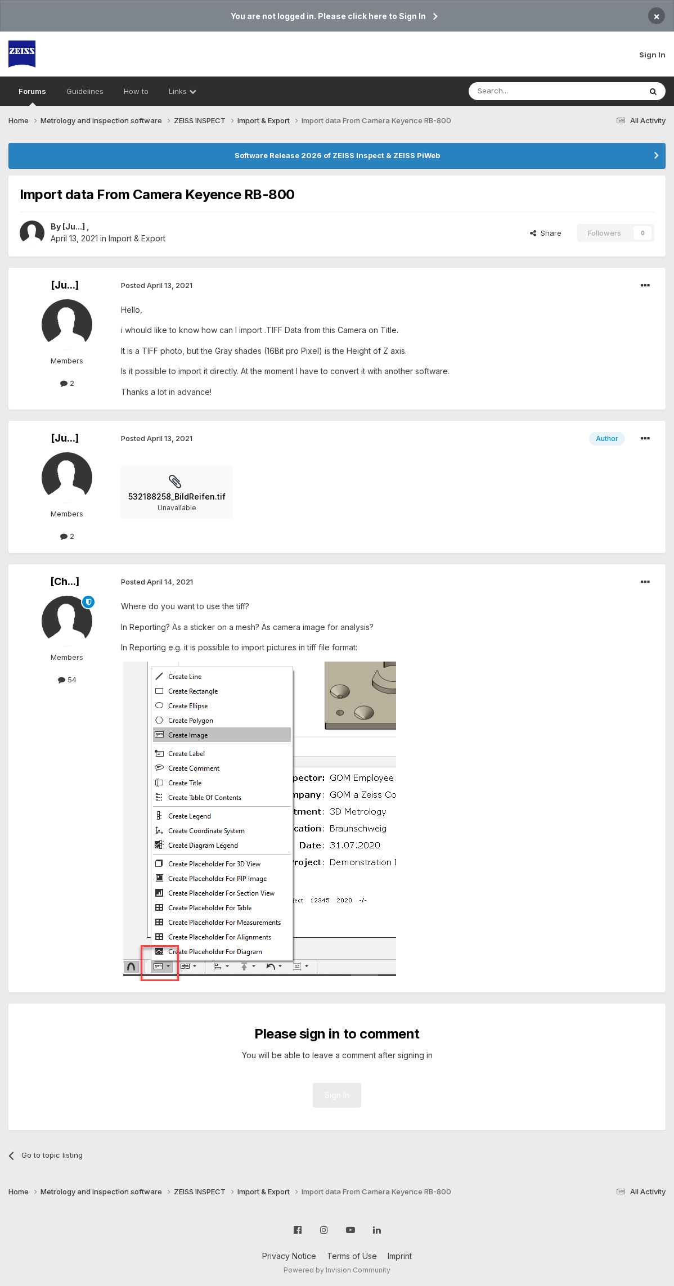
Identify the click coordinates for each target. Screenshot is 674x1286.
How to (136, 91)
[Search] (526, 91)
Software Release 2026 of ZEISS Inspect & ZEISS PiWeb (337, 155)
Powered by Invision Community (337, 1270)
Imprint (400, 1256)
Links (182, 91)
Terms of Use (352, 1256)
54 (67, 679)
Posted (156, 285)
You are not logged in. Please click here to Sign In (328, 16)
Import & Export (137, 238)
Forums (32, 96)
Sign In (652, 54)
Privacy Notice (289, 1256)
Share (545, 232)
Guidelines (85, 91)
